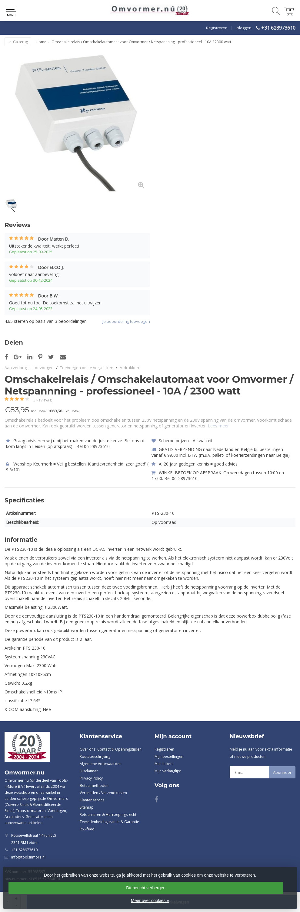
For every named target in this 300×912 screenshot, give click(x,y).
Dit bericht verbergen (145, 887)
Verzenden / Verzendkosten (103, 792)
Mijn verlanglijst (168, 771)
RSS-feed (87, 829)
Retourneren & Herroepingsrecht (108, 814)
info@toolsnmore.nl (28, 857)
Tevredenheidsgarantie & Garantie (109, 821)
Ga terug (18, 41)
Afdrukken (129, 367)
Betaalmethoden (94, 785)
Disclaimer (89, 771)
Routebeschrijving (95, 756)
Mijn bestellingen (169, 756)
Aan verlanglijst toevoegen (29, 367)
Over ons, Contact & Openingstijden (111, 749)
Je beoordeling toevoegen (126, 321)
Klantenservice (92, 800)
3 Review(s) (42, 400)
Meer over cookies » (150, 900)
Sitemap (87, 807)
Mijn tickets (164, 763)
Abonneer (282, 772)
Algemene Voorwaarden (101, 763)
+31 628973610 (278, 27)
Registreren (217, 28)
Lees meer (218, 426)
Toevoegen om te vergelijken (86, 367)
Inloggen (244, 28)
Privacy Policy (91, 778)
